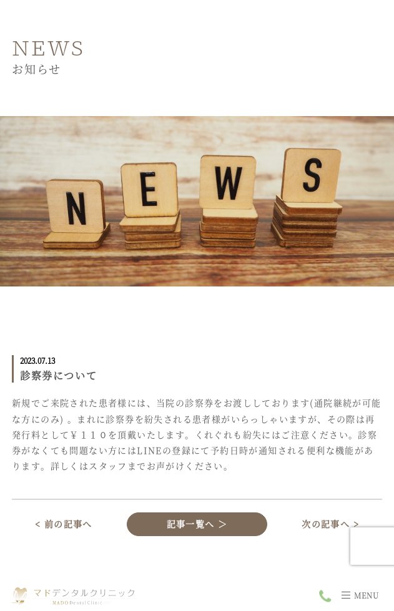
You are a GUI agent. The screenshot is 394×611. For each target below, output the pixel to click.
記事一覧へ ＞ (197, 523)
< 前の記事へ (63, 523)
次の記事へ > (330, 523)
